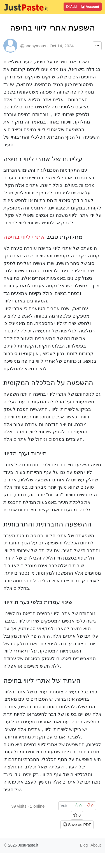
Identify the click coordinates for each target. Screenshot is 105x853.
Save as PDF (77, 824)
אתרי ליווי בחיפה (24, 237)
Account (90, 7)
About (95, 845)
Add (71, 7)
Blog (84, 845)
